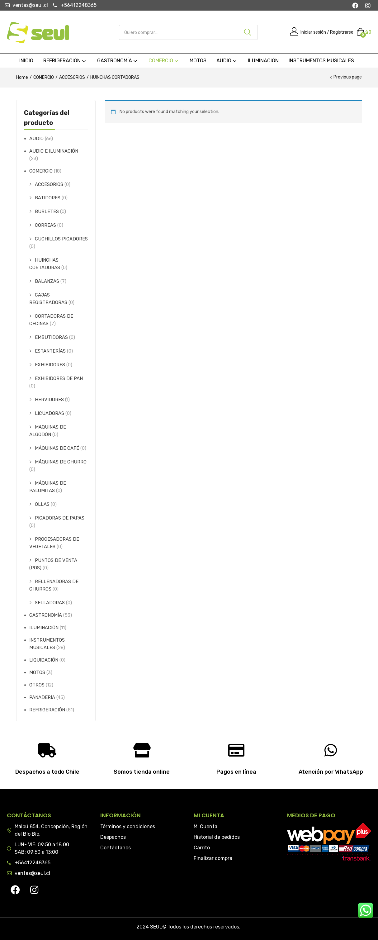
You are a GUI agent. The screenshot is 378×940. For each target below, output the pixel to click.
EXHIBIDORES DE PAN (59, 378)
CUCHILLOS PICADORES (61, 239)
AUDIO (227, 61)
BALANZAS (47, 281)
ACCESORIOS (72, 77)
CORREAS (45, 225)
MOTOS (198, 61)
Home (22, 77)
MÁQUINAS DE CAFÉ (57, 448)
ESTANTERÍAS (50, 351)
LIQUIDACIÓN (43, 660)
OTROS (37, 685)
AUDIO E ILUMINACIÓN (53, 151)
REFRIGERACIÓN (65, 61)
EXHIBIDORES (50, 365)
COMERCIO (164, 61)
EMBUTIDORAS (51, 337)
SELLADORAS (50, 602)
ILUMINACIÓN (263, 61)
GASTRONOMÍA (118, 61)
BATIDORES (47, 198)
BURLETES (47, 211)
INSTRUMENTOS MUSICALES (321, 61)
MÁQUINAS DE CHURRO (61, 462)
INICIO (26, 61)
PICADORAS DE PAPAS (59, 518)
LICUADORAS (49, 413)
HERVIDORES (49, 399)
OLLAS (42, 504)
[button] (364, 32)
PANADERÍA (42, 697)
